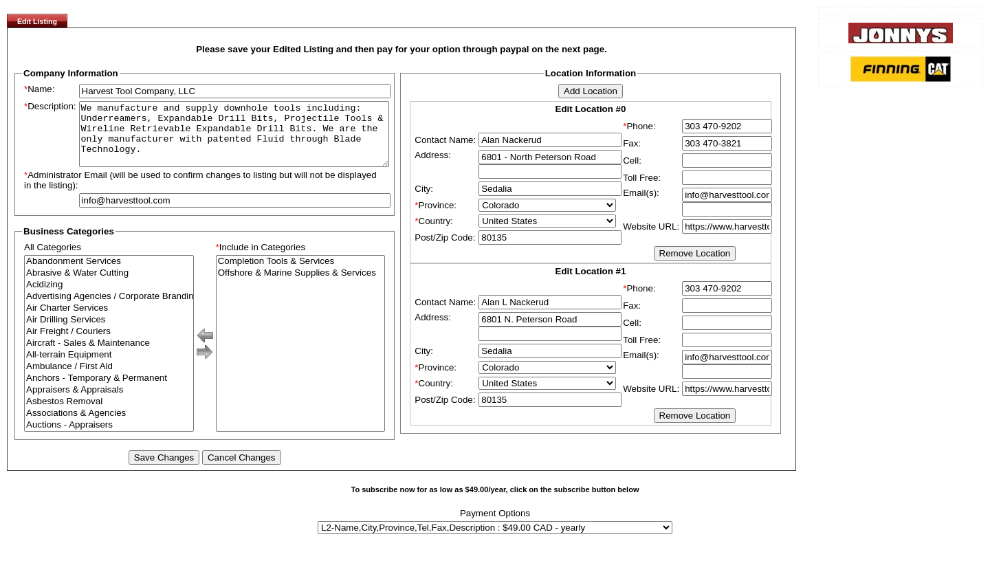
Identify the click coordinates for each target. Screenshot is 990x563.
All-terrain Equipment (109, 367)
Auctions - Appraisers (109, 437)
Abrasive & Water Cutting (109, 285)
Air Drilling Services (109, 332)
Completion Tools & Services (301, 274)
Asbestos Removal (109, 414)
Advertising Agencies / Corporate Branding (109, 309)
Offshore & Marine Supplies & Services (301, 285)
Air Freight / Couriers (109, 344)
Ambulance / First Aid (109, 379)
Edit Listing (37, 21)
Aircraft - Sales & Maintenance (109, 356)
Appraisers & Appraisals (109, 402)
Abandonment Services (109, 274)
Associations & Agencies (109, 426)
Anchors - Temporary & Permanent (109, 391)
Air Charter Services (109, 321)
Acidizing (109, 297)
